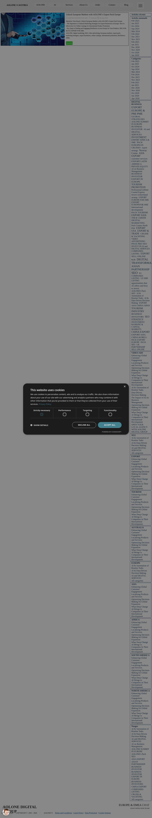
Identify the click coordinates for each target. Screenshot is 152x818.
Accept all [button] (109, 425)
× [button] (125, 386)
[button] (39, 425)
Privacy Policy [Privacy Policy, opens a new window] (45, 404)
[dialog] (76, 409)
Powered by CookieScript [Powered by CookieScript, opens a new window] (111, 432)
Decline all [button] (84, 425)
